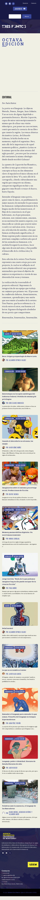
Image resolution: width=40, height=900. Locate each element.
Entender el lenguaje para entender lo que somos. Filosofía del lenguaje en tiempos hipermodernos (19, 717)
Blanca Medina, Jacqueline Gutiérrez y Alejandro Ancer (20, 813)
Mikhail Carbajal (14, 538)
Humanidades (9, 648)
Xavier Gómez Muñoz (15, 447)
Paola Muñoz (13, 588)
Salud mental (7, 628)
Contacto (33, 3)
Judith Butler (13, 768)
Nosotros (25, 3)
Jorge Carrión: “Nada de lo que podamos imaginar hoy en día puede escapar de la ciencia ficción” (19, 581)
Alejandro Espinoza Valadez (17, 360)
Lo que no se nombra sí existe (14, 670)
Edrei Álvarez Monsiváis (16, 403)
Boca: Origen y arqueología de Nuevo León (19, 356)
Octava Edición (16, 334)
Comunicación (9, 371)
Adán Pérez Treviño (15, 723)
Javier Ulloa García (15, 674)
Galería (7, 334)
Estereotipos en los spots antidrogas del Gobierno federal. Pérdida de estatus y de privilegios (19, 396)
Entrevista (8, 556)
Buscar (27, 16)
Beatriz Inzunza (14, 494)
